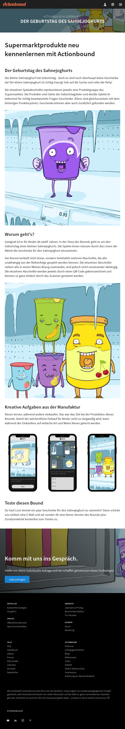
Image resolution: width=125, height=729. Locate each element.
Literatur (11, 664)
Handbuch (12, 649)
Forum (10, 657)
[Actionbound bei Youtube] (8, 720)
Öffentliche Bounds (17, 622)
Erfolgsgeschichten (74, 649)
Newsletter (12, 672)
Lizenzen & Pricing (74, 607)
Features (69, 646)
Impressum (70, 672)
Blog (67, 653)
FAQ (9, 646)
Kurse (68, 626)
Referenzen (70, 657)
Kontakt (11, 668)
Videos (10, 653)
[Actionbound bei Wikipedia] (30, 720)
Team (68, 661)
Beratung (69, 630)
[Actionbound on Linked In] (15, 720)
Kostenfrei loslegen (17, 607)
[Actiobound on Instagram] (23, 720)
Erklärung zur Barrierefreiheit (79, 676)
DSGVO (68, 664)
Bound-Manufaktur (74, 611)
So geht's (11, 611)
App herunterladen (17, 626)
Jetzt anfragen (17, 579)
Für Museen (71, 615)
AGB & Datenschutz (74, 668)
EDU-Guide (12, 661)
